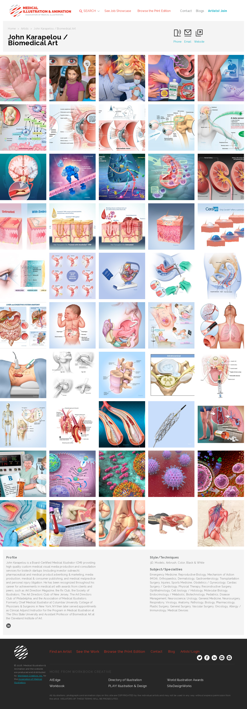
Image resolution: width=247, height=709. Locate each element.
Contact (186, 11)
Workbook (57, 686)
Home (12, 28)
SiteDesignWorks (179, 686)
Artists (25, 28)
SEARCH (87, 11)
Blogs (200, 11)
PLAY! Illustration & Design (127, 686)
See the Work (87, 652)
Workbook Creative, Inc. (30, 675)
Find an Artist (61, 652)
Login (190, 651)
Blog (171, 651)
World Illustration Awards (185, 680)
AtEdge (55, 680)
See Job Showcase (118, 11)
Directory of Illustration (125, 680)
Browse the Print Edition (154, 11)
